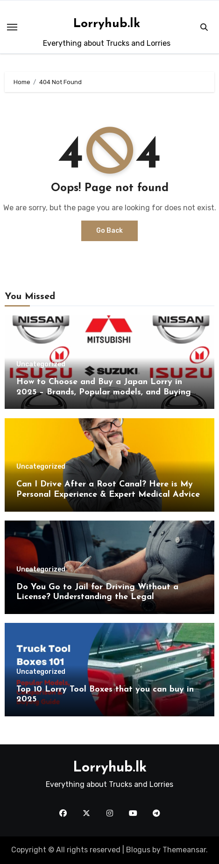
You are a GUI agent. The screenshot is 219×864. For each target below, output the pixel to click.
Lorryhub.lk (106, 24)
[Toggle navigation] (12, 27)
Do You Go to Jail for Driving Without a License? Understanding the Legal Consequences (97, 597)
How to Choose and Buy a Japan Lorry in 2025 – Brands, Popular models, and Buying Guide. (103, 392)
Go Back (109, 231)
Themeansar (184, 849)
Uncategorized (40, 364)
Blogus (138, 849)
